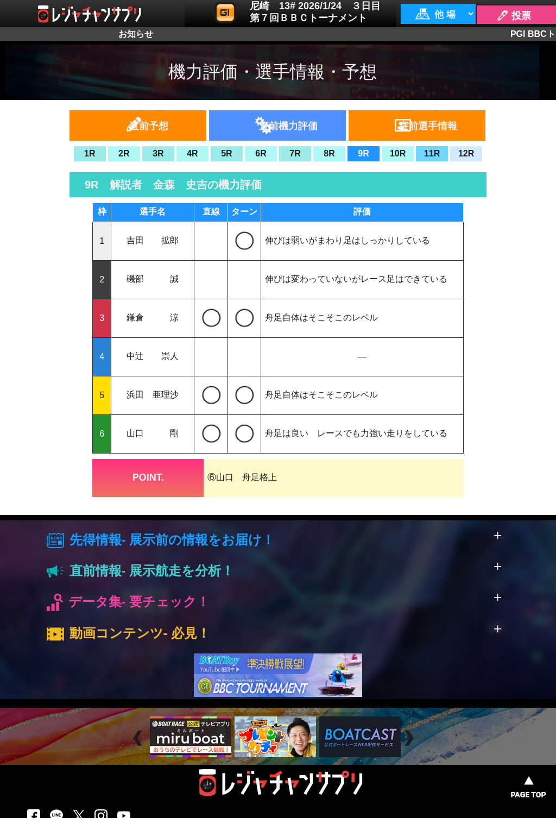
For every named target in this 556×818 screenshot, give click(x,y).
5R (226, 153)
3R (158, 153)
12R (466, 153)
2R (123, 153)
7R (294, 153)
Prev (139, 738)
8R (329, 153)
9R (363, 153)
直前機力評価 (288, 126)
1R (89, 153)
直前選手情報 (428, 126)
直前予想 (148, 126)
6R (260, 153)
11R (432, 153)
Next (410, 738)
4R (192, 153)
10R (398, 153)
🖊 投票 (513, 15)
